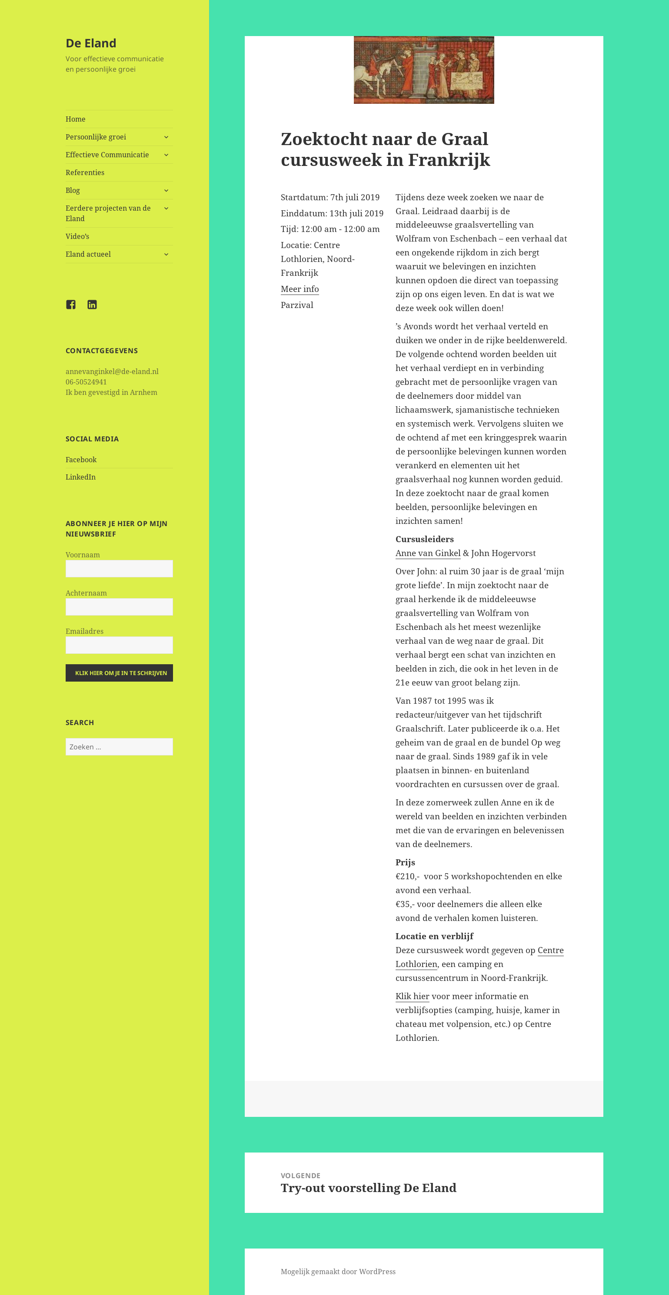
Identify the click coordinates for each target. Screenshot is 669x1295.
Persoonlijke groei (96, 137)
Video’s (77, 236)
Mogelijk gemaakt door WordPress (338, 1271)
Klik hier (412, 996)
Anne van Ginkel (428, 553)
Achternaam (86, 593)
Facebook (81, 459)
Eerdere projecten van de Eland (108, 213)
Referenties (85, 172)
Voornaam (83, 555)
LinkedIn (81, 477)
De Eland (91, 43)
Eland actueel (88, 254)
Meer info (300, 289)
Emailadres (84, 631)
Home (76, 119)
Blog (73, 190)
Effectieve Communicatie (107, 154)
